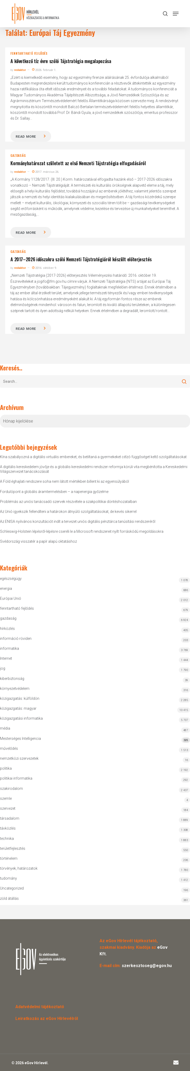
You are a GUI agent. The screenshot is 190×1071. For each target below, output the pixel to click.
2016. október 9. (44, 268)
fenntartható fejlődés (29, 53)
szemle (6, 798)
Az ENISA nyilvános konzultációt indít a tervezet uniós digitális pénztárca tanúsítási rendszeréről (77, 521)
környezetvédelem (14, 688)
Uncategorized (12, 888)
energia (6, 588)
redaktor (20, 70)
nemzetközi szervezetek (19, 758)
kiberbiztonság (12, 678)
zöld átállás (9, 898)
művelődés (9, 748)
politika (6, 768)
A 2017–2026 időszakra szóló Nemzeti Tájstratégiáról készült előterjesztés (81, 259)
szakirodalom (11, 788)
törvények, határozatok (19, 868)
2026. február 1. (44, 70)
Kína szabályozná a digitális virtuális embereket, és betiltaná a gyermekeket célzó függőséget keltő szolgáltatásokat (93, 457)
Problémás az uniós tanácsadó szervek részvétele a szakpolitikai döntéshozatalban (68, 502)
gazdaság (18, 155)
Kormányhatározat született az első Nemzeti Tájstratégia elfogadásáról (78, 163)
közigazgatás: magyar (18, 708)
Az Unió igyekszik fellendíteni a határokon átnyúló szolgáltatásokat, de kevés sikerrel (68, 511)
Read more (26, 136)
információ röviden (16, 638)
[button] (176, 13)
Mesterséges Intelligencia (95, 739)
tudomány (8, 878)
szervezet (7, 808)
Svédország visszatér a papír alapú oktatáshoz (38, 541)
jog (2, 668)
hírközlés (7, 628)
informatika (9, 648)
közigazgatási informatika (21, 718)
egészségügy (11, 578)
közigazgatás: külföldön (19, 698)
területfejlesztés (12, 848)
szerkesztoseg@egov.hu (147, 965)
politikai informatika (16, 778)
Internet (6, 658)
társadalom (9, 818)
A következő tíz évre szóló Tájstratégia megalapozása (60, 61)
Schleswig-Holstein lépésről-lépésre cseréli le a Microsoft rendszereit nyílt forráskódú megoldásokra (81, 531)
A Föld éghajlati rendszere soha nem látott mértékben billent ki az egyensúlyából (64, 481)
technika (7, 838)
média (5, 728)
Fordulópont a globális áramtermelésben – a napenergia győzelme (54, 492)
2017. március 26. (45, 172)
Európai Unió (10, 598)
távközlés (8, 828)
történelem (8, 858)
